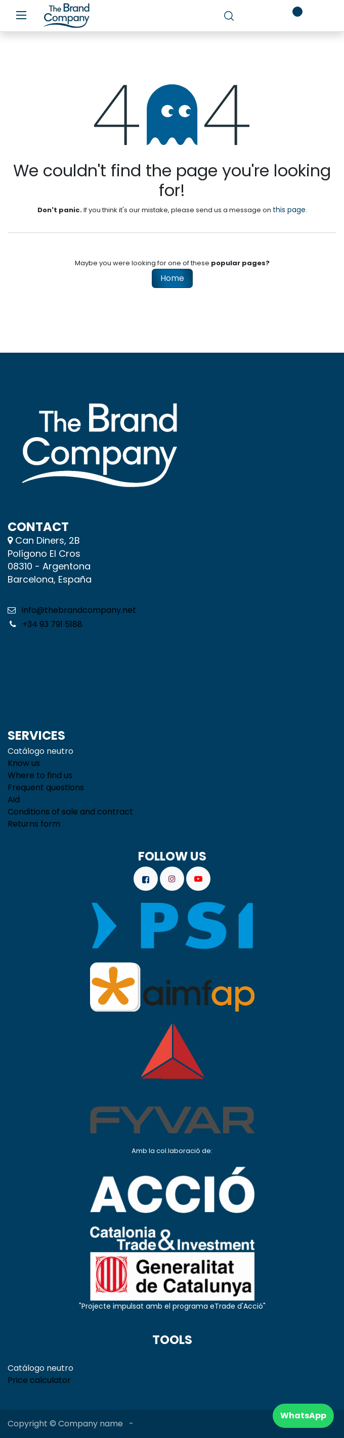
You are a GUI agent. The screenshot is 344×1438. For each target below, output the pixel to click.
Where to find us (40, 775)
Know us (24, 763)
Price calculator (39, 1380)
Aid (14, 799)
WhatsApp (303, 1415)
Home (172, 278)
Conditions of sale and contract (70, 812)
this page (289, 210)
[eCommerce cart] (260, 16)
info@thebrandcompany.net (79, 610)
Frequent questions (46, 787)
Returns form (34, 824)
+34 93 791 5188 (51, 624)
